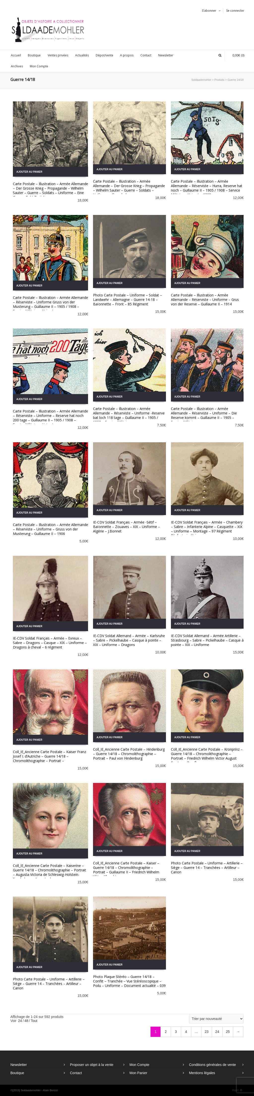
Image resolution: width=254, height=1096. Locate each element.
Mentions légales (202, 1073)
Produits (219, 79)
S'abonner (209, 10)
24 (20, 1021)
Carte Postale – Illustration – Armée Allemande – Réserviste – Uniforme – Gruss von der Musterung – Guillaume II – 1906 (50, 529)
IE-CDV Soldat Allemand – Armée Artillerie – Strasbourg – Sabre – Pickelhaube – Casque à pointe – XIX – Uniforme (207, 640)
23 (207, 1032)
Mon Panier (138, 1073)
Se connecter (235, 10)
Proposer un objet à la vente (91, 1065)
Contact (76, 1073)
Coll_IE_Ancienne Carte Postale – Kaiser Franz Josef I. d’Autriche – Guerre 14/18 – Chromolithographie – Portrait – (49, 756)
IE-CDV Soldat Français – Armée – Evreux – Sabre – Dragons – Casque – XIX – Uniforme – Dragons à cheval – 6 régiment (50, 642)
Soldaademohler (201, 79)
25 (228, 1032)
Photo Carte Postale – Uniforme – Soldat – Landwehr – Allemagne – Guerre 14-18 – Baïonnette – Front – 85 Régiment (127, 299)
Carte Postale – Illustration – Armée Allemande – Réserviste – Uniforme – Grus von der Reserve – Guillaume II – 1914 (205, 299)
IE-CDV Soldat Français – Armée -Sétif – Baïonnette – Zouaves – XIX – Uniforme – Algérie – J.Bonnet (126, 526)
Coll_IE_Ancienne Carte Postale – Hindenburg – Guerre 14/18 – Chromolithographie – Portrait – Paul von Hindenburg (129, 754)
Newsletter (18, 1065)
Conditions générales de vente (212, 1065)
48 (26, 1021)
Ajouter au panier (29, 171)
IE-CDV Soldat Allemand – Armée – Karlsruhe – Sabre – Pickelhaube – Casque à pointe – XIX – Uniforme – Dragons (129, 640)
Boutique (17, 1073)
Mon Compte (139, 1065)
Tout (34, 1021)
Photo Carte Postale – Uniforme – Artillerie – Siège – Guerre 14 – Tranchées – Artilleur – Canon (207, 867)
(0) (235, 55)
